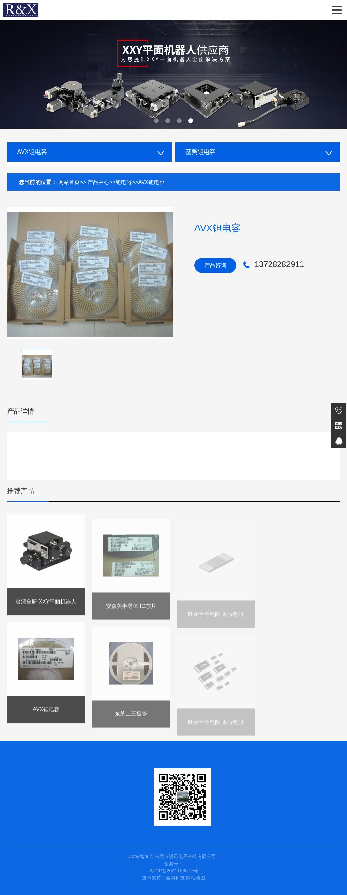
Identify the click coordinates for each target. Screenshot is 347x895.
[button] (156, 120)
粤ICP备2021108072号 (173, 870)
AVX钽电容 (32, 151)
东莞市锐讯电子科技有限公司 (20, 10)
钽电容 (124, 182)
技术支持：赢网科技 (163, 877)
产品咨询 (215, 265)
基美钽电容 (200, 151)
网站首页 (69, 182)
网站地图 (195, 877)
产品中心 (98, 182)
